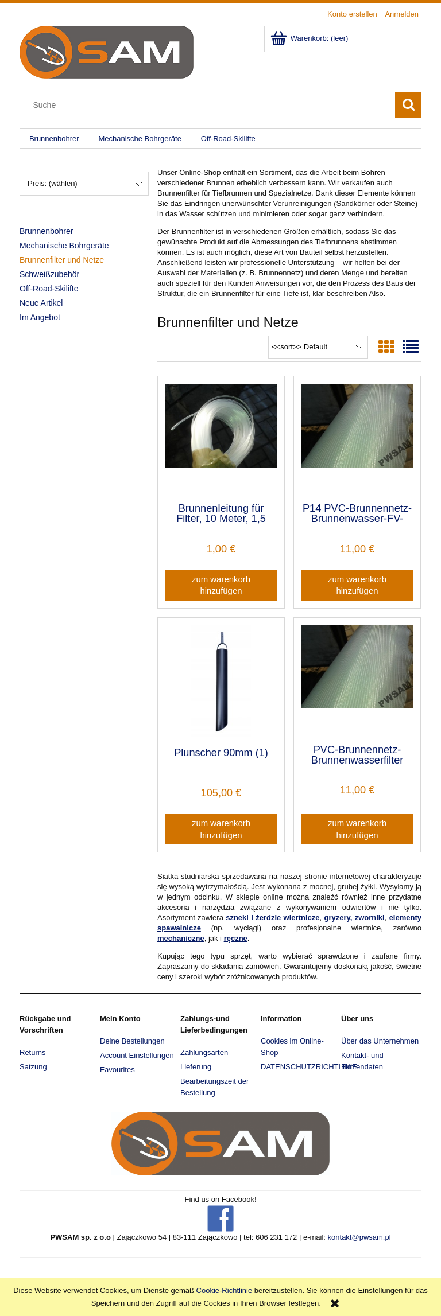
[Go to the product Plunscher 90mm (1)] (221, 681)
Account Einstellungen (137, 1055)
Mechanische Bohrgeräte (64, 245)
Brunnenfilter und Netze (62, 259)
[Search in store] (210, 105)
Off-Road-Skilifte (49, 288)
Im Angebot (40, 317)
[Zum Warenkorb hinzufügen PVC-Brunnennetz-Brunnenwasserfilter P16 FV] (357, 829)
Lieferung (195, 1066)
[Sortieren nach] (318, 347)
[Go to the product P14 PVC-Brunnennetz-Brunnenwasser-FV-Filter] (357, 438)
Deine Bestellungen (132, 1041)
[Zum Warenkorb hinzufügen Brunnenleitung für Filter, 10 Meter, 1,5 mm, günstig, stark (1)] (221, 585)
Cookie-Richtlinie (224, 1290)
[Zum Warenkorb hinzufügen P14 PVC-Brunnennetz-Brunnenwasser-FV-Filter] (357, 585)
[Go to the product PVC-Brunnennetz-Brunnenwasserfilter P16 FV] (357, 679)
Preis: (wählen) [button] (53, 183)
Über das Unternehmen (380, 1041)
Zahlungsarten (204, 1052)
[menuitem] (54, 139)
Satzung (33, 1066)
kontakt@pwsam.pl (359, 1237)
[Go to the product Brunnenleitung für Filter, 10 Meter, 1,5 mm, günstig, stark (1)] (221, 438)
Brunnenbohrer (46, 231)
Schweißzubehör (49, 274)
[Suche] (408, 105)
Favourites (117, 1069)
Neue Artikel (41, 302)
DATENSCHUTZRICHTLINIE (309, 1066)
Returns (33, 1052)
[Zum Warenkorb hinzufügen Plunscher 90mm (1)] (221, 829)
